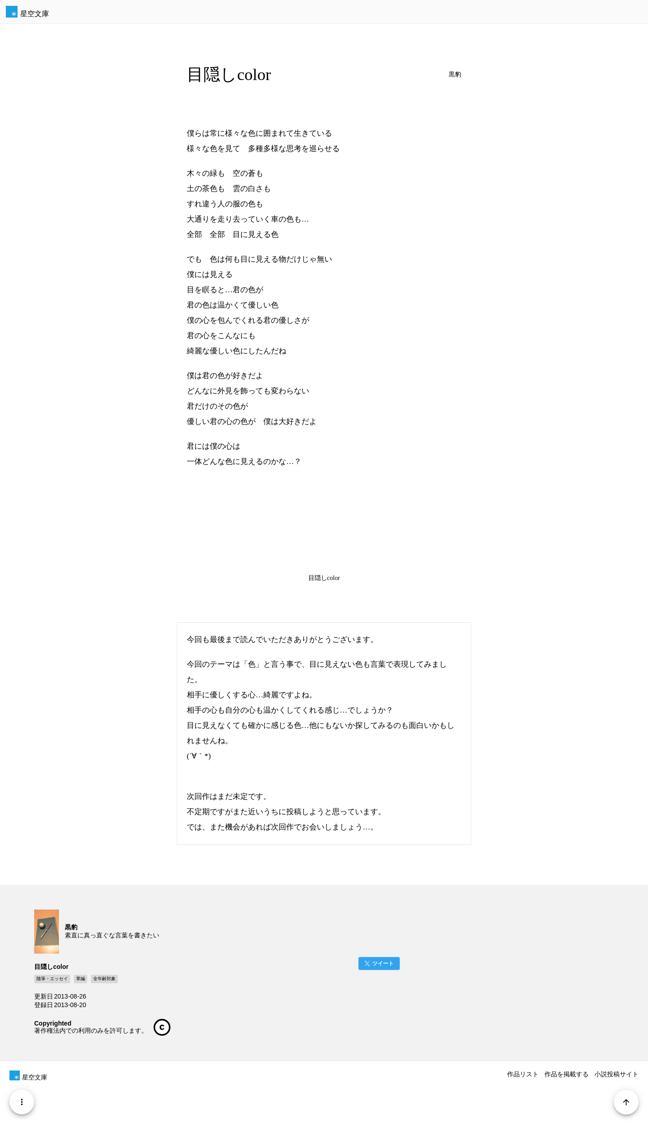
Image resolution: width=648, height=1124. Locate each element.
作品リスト (523, 1074)
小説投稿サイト (616, 1074)
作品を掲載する (566, 1074)
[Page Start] (626, 1102)
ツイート (383, 963)
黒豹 (455, 74)
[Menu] (21, 1102)
